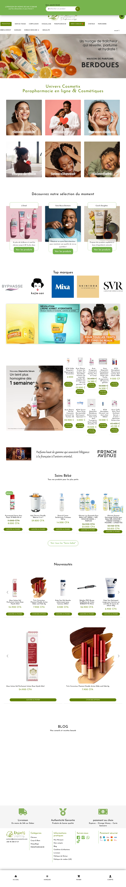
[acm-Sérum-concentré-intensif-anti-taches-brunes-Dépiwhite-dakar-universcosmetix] (34, 398)
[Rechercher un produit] (70, 8)
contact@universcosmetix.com (16, 839)
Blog (55, 846)
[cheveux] (63, 159)
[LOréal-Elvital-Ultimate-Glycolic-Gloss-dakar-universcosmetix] (24, 224)
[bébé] (102, 159)
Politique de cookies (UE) (63, 859)
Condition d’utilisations (62, 849)
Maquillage (35, 844)
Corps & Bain (35, 840)
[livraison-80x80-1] (23, 812)
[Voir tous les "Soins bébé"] (63, 543)
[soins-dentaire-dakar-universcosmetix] (63, 224)
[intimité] (63, 118)
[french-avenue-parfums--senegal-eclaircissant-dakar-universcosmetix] (63, 453)
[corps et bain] (24, 159)
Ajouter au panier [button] (68, 384)
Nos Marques (58, 840)
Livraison (23, 820)
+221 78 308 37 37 (12, 842)
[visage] (24, 118)
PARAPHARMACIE (37, 847)
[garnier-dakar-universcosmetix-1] (63, 324)
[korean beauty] (102, 118)
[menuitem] (20, 24)
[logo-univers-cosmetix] (63, 15)
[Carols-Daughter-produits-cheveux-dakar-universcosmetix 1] (102, 224)
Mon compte (58, 843)
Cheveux (34, 837)
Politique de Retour (61, 856)
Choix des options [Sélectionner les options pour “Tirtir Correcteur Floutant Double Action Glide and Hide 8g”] (39, 614)
